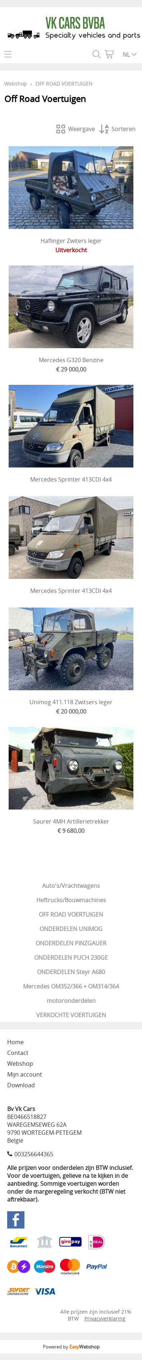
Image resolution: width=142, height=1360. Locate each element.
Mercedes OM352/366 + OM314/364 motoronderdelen (71, 993)
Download (21, 1085)
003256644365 (33, 1154)
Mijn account (24, 1074)
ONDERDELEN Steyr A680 (71, 972)
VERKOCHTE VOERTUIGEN (71, 1015)
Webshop (15, 83)
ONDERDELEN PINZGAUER (71, 943)
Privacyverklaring (104, 1318)
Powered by (71, 1346)
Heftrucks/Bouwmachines (71, 900)
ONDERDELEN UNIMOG (71, 929)
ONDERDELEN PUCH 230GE (71, 958)
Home (15, 1042)
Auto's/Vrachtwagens (71, 886)
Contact (17, 1053)
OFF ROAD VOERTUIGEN (71, 914)
